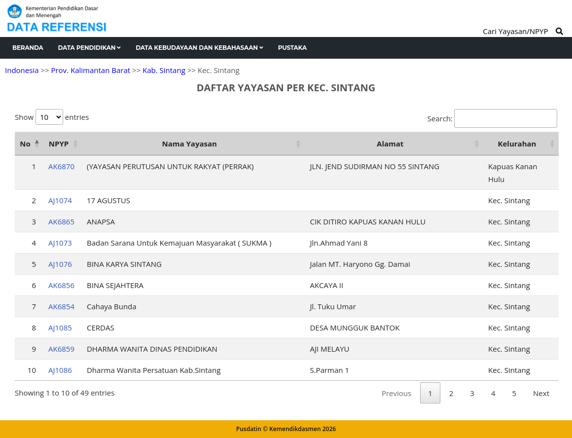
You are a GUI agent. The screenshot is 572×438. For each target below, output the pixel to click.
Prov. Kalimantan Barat (90, 70)
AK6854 (61, 306)
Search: (492, 118)
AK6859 (61, 349)
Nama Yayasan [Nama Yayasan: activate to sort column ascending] (189, 143)
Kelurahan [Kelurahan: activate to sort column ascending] (517, 143)
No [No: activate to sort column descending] (25, 143)
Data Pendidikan (89, 47)
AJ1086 (60, 370)
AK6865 (61, 221)
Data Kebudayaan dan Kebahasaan (199, 47)
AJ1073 (60, 243)
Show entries (52, 117)
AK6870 (61, 166)
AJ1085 (60, 327)
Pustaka (292, 47)
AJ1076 (60, 264)
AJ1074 (60, 200)
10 (32, 370)
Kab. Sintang (164, 70)
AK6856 (61, 285)
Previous (396, 393)
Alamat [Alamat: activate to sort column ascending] (390, 143)
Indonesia (21, 70)
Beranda (27, 47)
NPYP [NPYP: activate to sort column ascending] (59, 143)
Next (541, 393)
